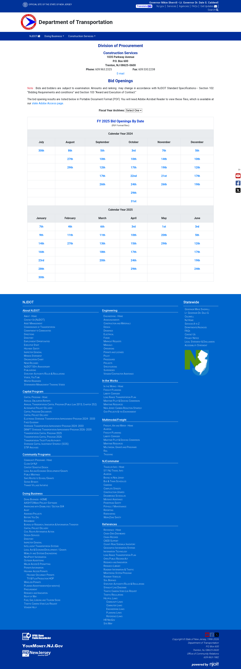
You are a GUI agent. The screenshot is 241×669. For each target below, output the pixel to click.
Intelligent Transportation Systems (41, 546)
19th (164, 167)
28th (41, 268)
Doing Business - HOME (35, 499)
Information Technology (115, 551)
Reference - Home (112, 530)
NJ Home (189, 320)
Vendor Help (30, 607)
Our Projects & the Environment (120, 411)
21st (164, 176)
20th (164, 235)
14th (164, 159)
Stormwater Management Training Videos (44, 384)
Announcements (111, 319)
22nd (134, 176)
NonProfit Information (35, 557)
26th (102, 184)
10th (102, 159)
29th (70, 167)
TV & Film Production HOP (40, 578)
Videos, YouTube (32, 377)
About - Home (30, 316)
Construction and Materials (117, 323)
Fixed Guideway (31, 422)
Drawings (108, 330)
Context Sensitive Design (36, 467)
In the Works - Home (113, 386)
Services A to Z (192, 323)
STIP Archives (31, 447)
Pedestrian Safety (112, 502)
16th (41, 252)
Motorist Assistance (113, 499)
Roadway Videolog (112, 576)
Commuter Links (114, 605)
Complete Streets (112, 488)
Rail (106, 450)
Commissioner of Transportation (39, 327)
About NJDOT (31, 310)
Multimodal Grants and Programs (120, 447)
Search (213, 9)
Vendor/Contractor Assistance (119, 373)
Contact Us (190, 334)
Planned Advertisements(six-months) (42, 585)
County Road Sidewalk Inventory (119, 544)
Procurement (30, 589)
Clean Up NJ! (30, 463)
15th (133, 243)
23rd (41, 260)
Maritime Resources (113, 404)
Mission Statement (33, 355)
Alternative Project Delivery (38, 408)
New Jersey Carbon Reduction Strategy (123, 408)
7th (164, 150)
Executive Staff (31, 345)
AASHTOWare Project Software (40, 502)
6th (102, 226)
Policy (107, 355)
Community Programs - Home (38, 460)
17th (133, 167)
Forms (107, 337)
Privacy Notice (192, 338)
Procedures (109, 359)
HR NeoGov (109, 619)
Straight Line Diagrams (115, 587)
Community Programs (37, 454)
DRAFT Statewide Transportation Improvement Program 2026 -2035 (58, 429)
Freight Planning (112, 390)
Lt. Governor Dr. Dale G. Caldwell (199, 2)
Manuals (108, 345)
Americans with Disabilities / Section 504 (44, 506)
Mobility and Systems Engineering (40, 553)
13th (102, 243)
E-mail (120, 73)
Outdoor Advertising (34, 560)
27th (70, 159)
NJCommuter (110, 461)
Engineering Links (115, 609)
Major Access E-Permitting (37, 564)
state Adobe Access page (47, 103)
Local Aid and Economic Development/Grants (46, 471)
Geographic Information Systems (119, 547)
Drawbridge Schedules (115, 495)
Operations (109, 348)
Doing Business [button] (53, 36)
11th (70, 235)
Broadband (29, 521)
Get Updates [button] (208, 6)
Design (107, 327)
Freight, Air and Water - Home (118, 425)
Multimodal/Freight (114, 419)
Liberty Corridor (112, 393)
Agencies (184, 6)
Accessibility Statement (196, 345)
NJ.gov (160, 6)
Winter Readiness (32, 381)
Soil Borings (110, 580)
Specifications (110, 366)
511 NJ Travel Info (113, 470)
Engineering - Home (113, 316)
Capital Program (33, 391)
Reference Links (114, 616)
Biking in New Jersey (114, 477)
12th (102, 167)
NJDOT (35, 36)
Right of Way (30, 596)
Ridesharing (109, 513)
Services (171, 6)
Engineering (109, 310)
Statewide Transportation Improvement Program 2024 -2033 (54, 426)
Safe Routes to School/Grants (39, 478)
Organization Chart (34, 359)
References (109, 524)
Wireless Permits (32, 582)
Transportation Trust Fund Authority (42, 440)
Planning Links (114, 612)
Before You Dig (31, 517)
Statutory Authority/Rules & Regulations (44, 373)
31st (133, 201)
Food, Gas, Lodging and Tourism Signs (42, 600)
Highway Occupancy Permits (40, 575)
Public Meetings (32, 474)
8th (70, 150)
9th (41, 235)
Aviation (107, 429)
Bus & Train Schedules (115, 481)
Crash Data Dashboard (114, 533)
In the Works (110, 380)
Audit (26, 510)
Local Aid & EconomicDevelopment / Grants (45, 549)
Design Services (31, 535)
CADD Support (111, 540)
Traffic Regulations (113, 594)
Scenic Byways (31, 481)
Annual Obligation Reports (37, 400)
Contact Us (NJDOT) (34, 319)
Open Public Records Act (116, 558)
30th (41, 150)
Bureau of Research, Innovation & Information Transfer (51, 524)
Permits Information (34, 567)
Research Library (112, 566)
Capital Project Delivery (36, 415)
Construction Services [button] (80, 36)
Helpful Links (110, 598)
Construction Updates (114, 492)
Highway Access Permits (35, 571)
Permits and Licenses (114, 352)
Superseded (109, 370)
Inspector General (33, 352)
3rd (134, 150)
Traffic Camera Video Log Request (40, 603)
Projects (108, 363)
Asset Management (33, 323)
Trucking (108, 454)
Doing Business (33, 493)
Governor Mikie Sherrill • (164, 2)
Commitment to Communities (37, 330)
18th (102, 252)
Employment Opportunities (37, 341)
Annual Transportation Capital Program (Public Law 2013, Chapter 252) (60, 404)
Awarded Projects (33, 513)
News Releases (31, 363)
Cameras (108, 485)
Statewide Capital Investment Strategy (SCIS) (46, 443)
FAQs (195, 6)
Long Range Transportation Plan (120, 397)
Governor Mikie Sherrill (197, 309)
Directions (29, 334)
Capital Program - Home (35, 397)
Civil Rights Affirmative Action (39, 531)
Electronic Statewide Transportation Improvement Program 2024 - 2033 (59, 418)
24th (133, 184)
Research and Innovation (36, 593)
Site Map (108, 623)
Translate (144, 6)
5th (102, 150)
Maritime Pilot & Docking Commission (122, 400)
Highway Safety (32, 348)
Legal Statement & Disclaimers (200, 341)
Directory (28, 337)
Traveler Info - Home (114, 467)
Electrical (109, 334)
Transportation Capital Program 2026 (43, 436)
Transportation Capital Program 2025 (43, 433)
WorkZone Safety (112, 517)
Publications (30, 370)
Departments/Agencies (196, 327)
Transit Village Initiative (36, 485)
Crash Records (111, 537)
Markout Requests (112, 341)
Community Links (114, 601)
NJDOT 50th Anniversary (37, 366)
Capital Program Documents (37, 411)
